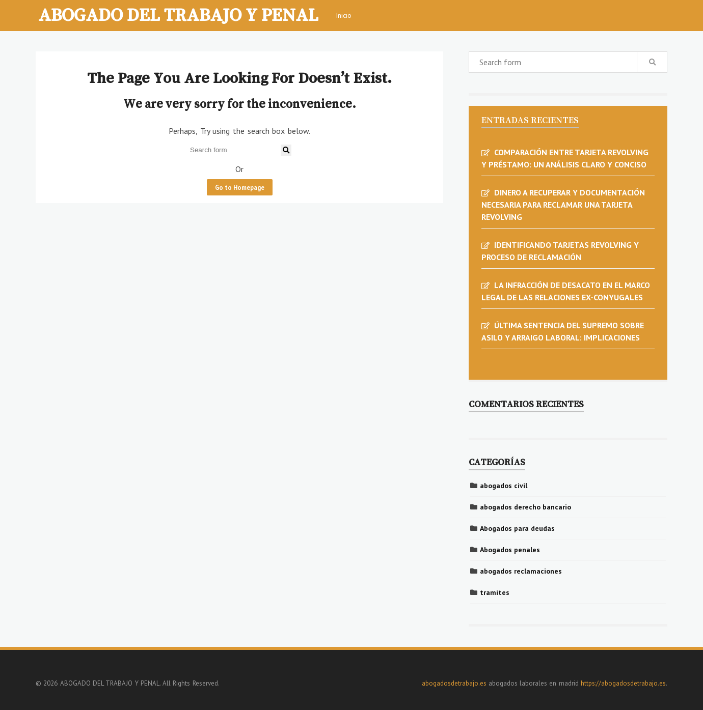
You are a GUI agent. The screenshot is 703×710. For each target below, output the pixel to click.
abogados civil (503, 485)
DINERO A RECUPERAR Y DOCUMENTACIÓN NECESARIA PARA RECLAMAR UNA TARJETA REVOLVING (563, 204)
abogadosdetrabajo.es (454, 683)
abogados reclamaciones (521, 571)
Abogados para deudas (517, 528)
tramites (494, 592)
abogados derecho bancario (525, 507)
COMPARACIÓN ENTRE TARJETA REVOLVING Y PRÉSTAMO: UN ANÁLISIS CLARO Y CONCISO (564, 158)
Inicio (344, 15)
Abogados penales (510, 549)
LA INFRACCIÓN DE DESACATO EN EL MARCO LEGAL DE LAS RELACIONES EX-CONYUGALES (565, 291)
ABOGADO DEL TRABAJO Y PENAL (178, 14)
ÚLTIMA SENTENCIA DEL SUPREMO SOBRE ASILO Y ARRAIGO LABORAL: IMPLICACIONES (562, 331)
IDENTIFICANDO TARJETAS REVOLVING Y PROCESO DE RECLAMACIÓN (560, 251)
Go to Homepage (239, 187)
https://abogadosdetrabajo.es (623, 683)
